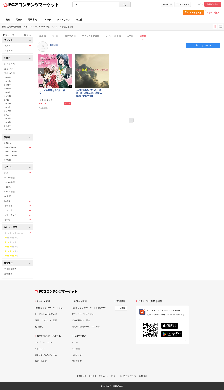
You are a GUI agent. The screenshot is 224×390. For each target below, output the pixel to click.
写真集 (19, 19)
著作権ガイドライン (128, 376)
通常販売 (8, 274)
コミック (46, 19)
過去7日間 (9, 69)
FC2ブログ (77, 361)
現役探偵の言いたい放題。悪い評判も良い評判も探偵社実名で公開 (89, 93)
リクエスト (40, 348)
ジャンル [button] (17, 40)
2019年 (7, 103)
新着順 (42, 36)
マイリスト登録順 (90, 36)
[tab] (131, 36)
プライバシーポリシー (108, 376)
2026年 (7, 77)
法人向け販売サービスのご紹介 (86, 326)
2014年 (7, 122)
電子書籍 (32, 19)
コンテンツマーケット (39, 5)
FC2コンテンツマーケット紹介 (49, 308)
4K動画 (7, 187)
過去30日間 (9, 73)
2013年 (7, 126)
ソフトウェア (63, 19)
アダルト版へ (213, 12)
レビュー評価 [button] (17, 227)
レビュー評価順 (113, 36)
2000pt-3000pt (10, 155)
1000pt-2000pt (10, 151)
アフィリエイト (182, 4)
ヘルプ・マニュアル (44, 342)
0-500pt (7, 143)
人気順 (130, 36)
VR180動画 (9, 178)
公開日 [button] (17, 58)
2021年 (7, 96)
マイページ (167, 4)
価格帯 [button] (17, 137)
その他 (79, 19)
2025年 (7, 81)
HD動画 (7, 196)
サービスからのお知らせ (46, 314)
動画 (8, 19)
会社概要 (92, 376)
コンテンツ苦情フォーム (46, 355)
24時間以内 (9, 64)
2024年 (7, 85)
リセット (28, 35)
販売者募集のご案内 (81, 320)
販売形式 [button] (17, 263)
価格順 (143, 36)
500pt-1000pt (17, 147)
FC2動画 (76, 348)
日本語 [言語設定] (122, 308)
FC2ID (75, 342)
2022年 (7, 92)
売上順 (55, 36)
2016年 (7, 115)
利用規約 (39, 326)
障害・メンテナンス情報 (46, 320)
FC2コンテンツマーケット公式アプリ (89, 308)
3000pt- (7, 160)
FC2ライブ (77, 355)
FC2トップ (81, 376)
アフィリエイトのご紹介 (83, 314)
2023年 (7, 89)
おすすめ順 (70, 36)
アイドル (8, 50)
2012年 (7, 130)
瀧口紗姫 (54, 45)
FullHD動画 (9, 191)
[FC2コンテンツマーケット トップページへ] (56, 291)
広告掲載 (143, 376)
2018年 (7, 107)
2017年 (7, 111)
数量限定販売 (10, 269)
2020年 (7, 100)
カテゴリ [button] (17, 167)
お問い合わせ (41, 361)
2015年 (7, 118)
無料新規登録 (212, 4)
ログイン (199, 4)
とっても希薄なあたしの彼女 (52, 91)
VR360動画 (9, 182)
